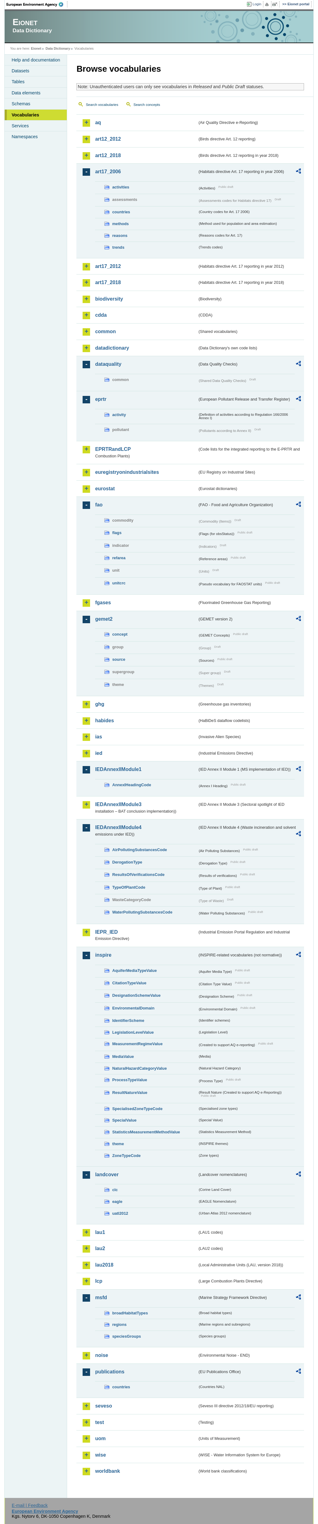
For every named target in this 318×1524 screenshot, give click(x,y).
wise (100, 1455)
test (99, 1422)
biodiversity (109, 299)
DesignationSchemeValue (136, 995)
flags (116, 532)
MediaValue (123, 1056)
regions (119, 1324)
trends (118, 247)
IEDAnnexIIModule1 (118, 769)
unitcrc (118, 583)
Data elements (25, 92)
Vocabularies (25, 114)
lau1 (100, 1232)
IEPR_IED (106, 932)
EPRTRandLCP (113, 449)
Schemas (20, 103)
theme (118, 1143)
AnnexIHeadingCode (131, 784)
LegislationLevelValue (133, 1032)
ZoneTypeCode (126, 1155)
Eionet (36, 48)
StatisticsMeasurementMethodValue (146, 1132)
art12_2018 (108, 155)
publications (109, 1371)
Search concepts (147, 105)
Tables (18, 81)
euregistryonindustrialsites (127, 472)
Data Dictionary (58, 48)
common (105, 331)
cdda (101, 315)
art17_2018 (108, 282)
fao (98, 504)
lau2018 (104, 1265)
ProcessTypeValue (129, 1079)
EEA (37, 4)
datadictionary (112, 348)
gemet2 (103, 619)
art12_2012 (108, 139)
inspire (103, 955)
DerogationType (127, 862)
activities (120, 187)
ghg (99, 704)
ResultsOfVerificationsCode (138, 874)
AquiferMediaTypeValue (134, 970)
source (118, 659)
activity (119, 414)
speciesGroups (126, 1336)
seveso (103, 1405)
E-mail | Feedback (30, 1505)
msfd (101, 1297)
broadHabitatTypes (130, 1313)
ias (98, 736)
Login (256, 4)
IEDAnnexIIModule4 (118, 827)
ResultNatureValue (129, 1092)
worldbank (107, 1471)
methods (120, 223)
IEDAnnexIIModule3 (118, 804)
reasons (119, 235)
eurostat (105, 488)
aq (98, 122)
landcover (107, 1174)
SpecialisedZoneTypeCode (137, 1108)
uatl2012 (120, 1213)
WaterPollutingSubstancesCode (142, 912)
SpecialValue (124, 1120)
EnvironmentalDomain (133, 1008)
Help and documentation (35, 59)
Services (20, 125)
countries (121, 212)
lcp (98, 1281)
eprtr (100, 399)
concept (119, 634)
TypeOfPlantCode (128, 887)
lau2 (100, 1248)
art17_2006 (108, 171)
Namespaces (24, 136)
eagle (117, 1201)
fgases (103, 602)
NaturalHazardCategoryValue (139, 1068)
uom (100, 1438)
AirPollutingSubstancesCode (139, 849)
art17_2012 (108, 266)
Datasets (20, 70)
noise (101, 1355)
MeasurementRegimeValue (137, 1043)
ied (98, 753)
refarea (118, 558)
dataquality (108, 364)
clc (115, 1189)
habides (104, 720)
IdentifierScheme (128, 1020)
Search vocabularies (102, 105)
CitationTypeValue (129, 983)
